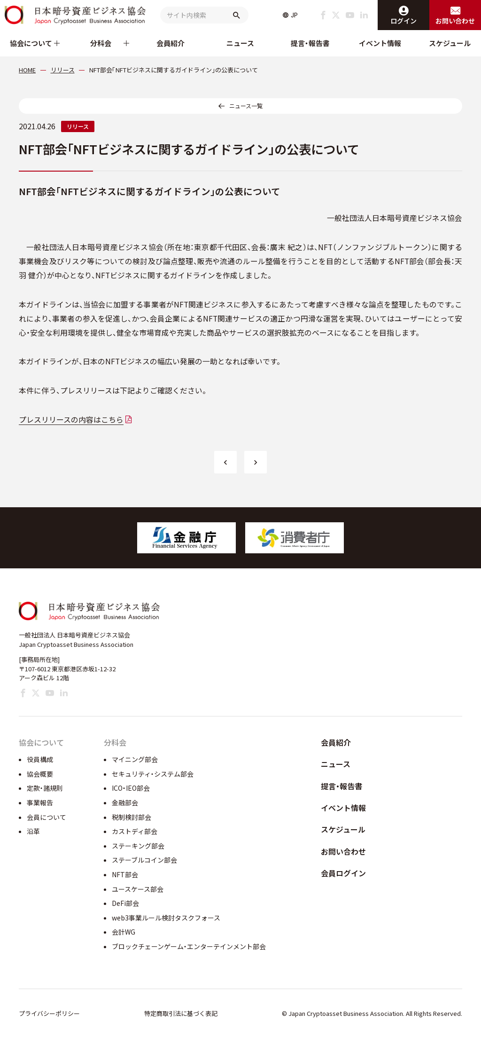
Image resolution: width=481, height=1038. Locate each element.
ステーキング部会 (138, 845)
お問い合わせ (343, 851)
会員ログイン (343, 873)
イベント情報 (380, 43)
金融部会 (125, 802)
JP (294, 15)
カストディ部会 (134, 831)
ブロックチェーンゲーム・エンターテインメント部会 (189, 946)
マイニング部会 (135, 759)
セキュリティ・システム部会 (153, 773)
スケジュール (450, 43)
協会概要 (40, 773)
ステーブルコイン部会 (144, 860)
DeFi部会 (125, 903)
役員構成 (40, 759)
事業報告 (40, 802)
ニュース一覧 (246, 106)
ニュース (240, 43)
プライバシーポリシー (49, 1013)
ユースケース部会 (137, 889)
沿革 (33, 831)
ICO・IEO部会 (131, 788)
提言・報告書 (310, 43)
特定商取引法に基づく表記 (180, 1013)
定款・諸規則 (45, 788)
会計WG (123, 931)
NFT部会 (125, 874)
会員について (46, 817)
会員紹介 (170, 43)
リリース (78, 126)
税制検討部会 (131, 817)
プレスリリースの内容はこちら (71, 419)
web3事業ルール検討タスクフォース (166, 917)
